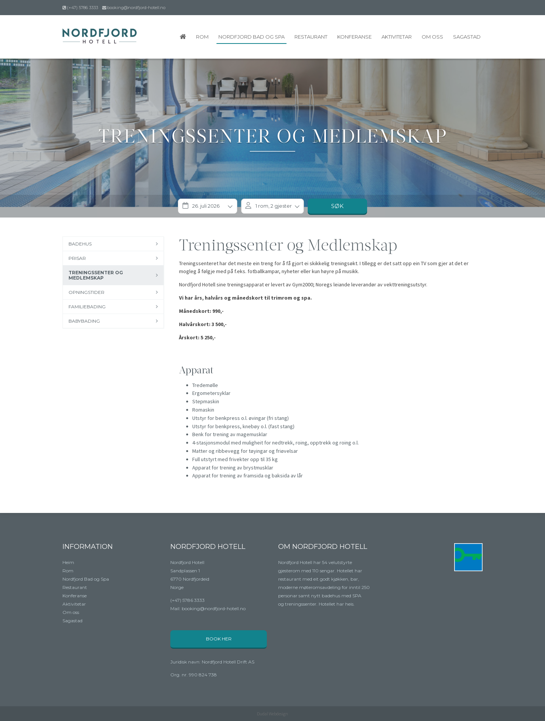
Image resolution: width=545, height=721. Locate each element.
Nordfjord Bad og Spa (251, 37)
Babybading (84, 321)
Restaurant (310, 37)
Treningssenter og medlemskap (96, 275)
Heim (68, 562)
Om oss (432, 37)
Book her (219, 639)
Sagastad (467, 37)
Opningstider (86, 292)
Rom (202, 37)
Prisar (77, 258)
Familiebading (87, 306)
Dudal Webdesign (272, 713)
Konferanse (354, 37)
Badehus (80, 244)
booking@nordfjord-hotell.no (136, 7)
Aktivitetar (397, 37)
